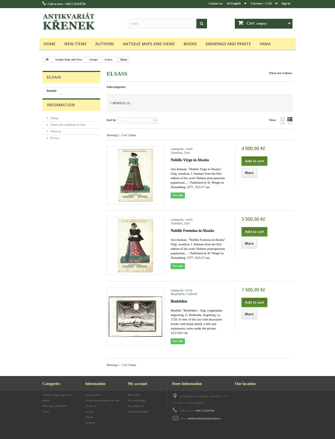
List (289, 120)
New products (93, 395)
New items (75, 43)
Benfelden (179, 301)
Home (50, 43)
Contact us (215, 3)
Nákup (54, 118)
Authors (104, 43)
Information (61, 107)
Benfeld (51, 90)
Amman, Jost (180, 153)
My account (137, 384)
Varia (265, 43)
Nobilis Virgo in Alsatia (190, 160)
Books (190, 43)
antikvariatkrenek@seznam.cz (204, 418)
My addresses (136, 406)
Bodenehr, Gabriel (184, 294)
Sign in (285, 3)
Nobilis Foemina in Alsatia (192, 230)
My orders (134, 395)
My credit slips (136, 400)
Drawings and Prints (228, 43)
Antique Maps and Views (149, 43)
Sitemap (90, 422)
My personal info (138, 411)
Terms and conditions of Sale (67, 125)
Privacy (54, 138)
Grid (282, 120)
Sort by (111, 120)
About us (55, 132)
